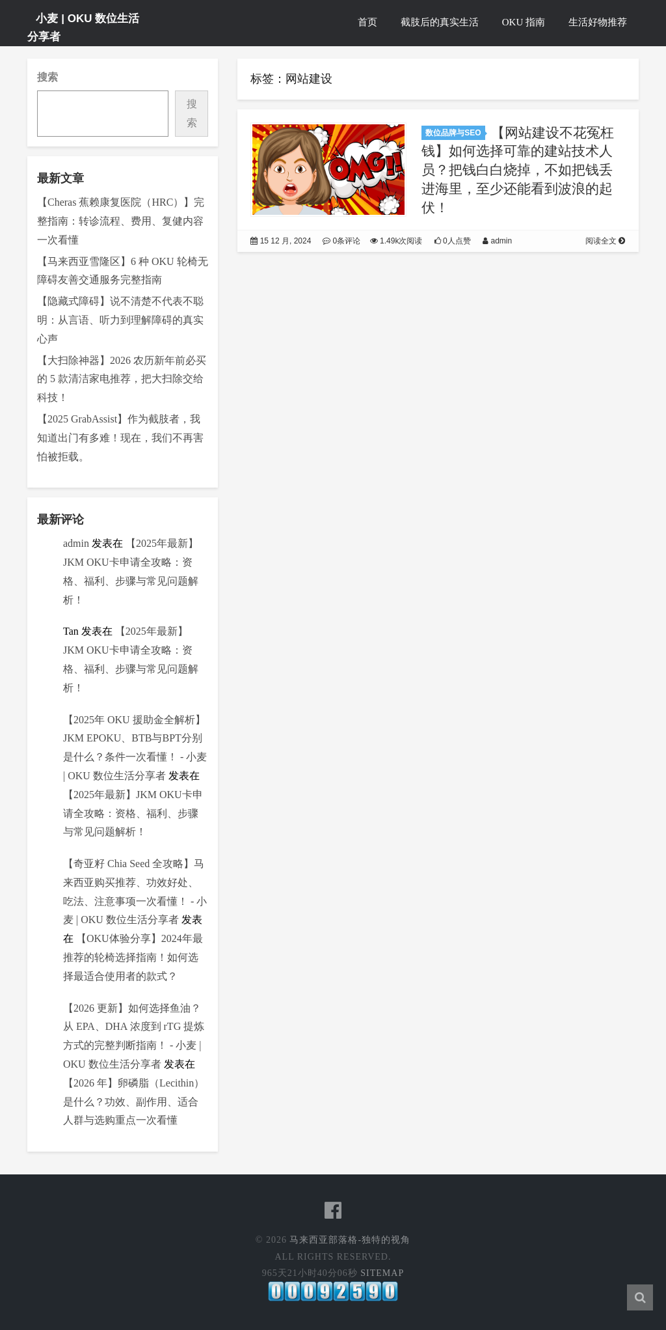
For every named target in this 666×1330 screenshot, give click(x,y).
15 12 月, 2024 (280, 243)
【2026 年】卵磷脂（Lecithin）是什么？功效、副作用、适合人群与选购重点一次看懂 (133, 1101)
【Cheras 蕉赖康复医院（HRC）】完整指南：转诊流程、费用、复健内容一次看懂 (120, 221)
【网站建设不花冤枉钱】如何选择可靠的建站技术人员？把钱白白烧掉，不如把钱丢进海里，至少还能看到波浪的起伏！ (517, 172)
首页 (367, 22)
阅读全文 (606, 243)
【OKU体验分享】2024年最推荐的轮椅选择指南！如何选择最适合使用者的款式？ (133, 957)
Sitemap (382, 1273)
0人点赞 (453, 243)
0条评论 (342, 243)
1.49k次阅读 (397, 243)
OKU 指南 (523, 22)
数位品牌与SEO (453, 135)
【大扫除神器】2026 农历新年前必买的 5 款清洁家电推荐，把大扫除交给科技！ (121, 379)
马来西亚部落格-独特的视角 (349, 1240)
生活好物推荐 (597, 22)
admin (76, 543)
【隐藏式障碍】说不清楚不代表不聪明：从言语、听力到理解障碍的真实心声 (120, 320)
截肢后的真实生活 (440, 22)
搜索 (47, 77)
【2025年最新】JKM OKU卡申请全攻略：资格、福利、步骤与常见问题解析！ (133, 813)
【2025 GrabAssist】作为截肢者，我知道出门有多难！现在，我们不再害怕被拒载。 (120, 437)
